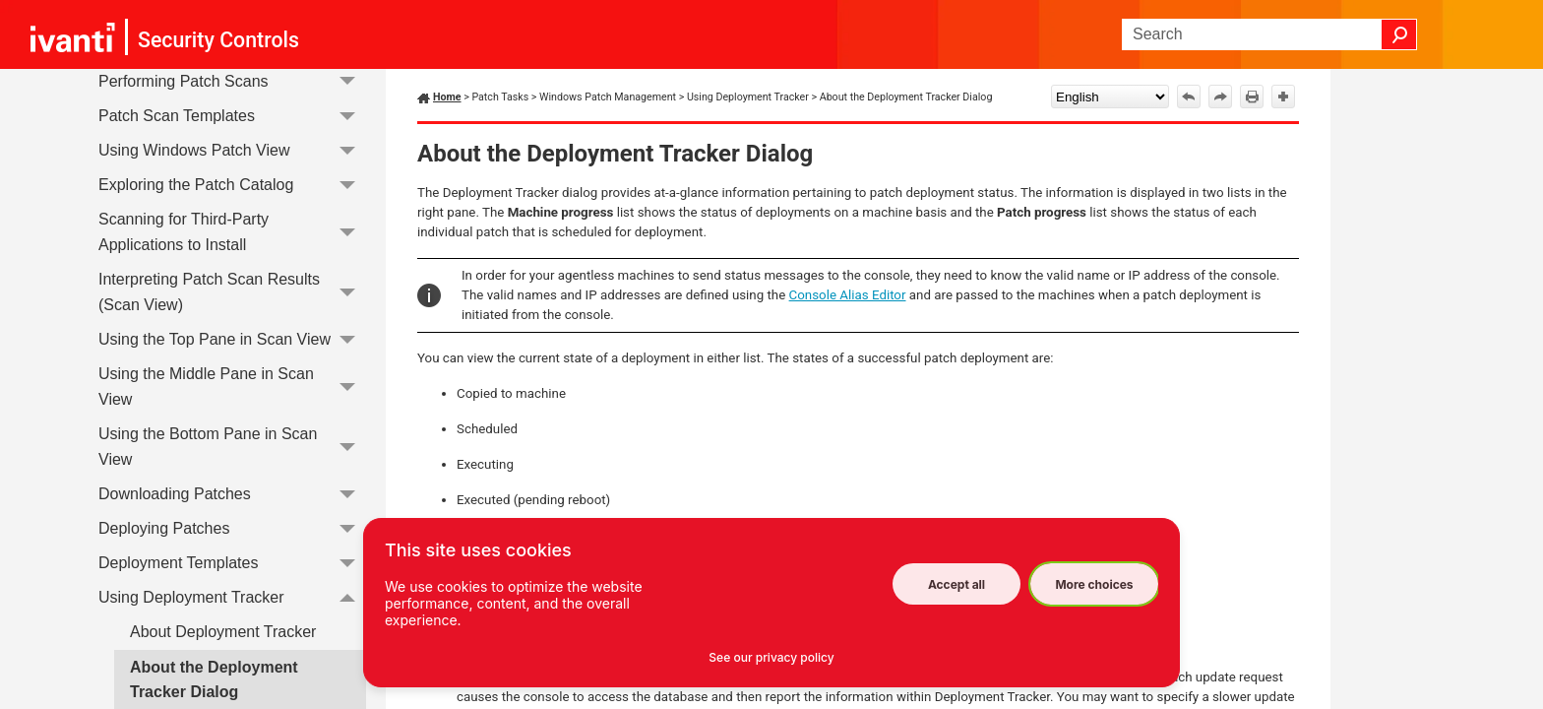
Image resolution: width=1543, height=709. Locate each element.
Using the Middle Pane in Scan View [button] (232, 386)
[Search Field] (1269, 34)
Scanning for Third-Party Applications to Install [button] (232, 233)
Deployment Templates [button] (232, 563)
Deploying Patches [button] (232, 528)
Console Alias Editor (847, 295)
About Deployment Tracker (223, 631)
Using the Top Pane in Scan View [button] (232, 339)
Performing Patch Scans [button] (232, 81)
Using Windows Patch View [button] (232, 150)
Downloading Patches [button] (232, 494)
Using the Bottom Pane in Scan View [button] (232, 447)
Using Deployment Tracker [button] (232, 597)
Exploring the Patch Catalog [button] (232, 184)
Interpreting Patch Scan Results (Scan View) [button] (232, 292)
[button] (1399, 34)
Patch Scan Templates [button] (232, 115)
